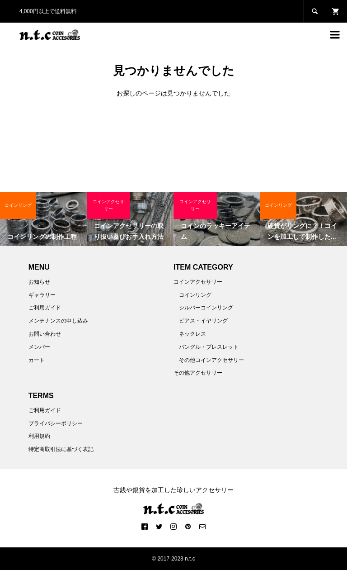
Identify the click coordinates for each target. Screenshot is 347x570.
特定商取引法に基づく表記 (61, 449)
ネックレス (192, 334)
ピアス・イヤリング (203, 321)
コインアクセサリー (198, 282)
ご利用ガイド (44, 307)
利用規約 (39, 436)
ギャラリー (42, 295)
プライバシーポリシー (55, 423)
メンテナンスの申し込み (58, 321)
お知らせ (39, 282)
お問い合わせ (44, 334)
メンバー (39, 347)
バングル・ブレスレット (209, 347)
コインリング (195, 295)
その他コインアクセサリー (211, 360)
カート (36, 360)
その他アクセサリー (198, 373)
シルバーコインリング (206, 307)
